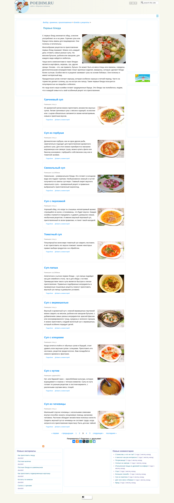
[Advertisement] (28, 57)
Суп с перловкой (54, 201)
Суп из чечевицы (55, 403)
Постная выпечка (24, 461)
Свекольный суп (54, 167)
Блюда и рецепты (81, 22)
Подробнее (49, 119)
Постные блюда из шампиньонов (30, 467)
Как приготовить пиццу (26, 455)
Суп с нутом (51, 370)
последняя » (111, 433)
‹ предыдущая (67, 433)
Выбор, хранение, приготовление (57, 22)
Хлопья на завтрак (122, 463)
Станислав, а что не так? (124, 454)
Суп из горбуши (54, 132)
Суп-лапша (51, 267)
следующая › (98, 433)
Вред (117, 483)
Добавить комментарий (62, 119)
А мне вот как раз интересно (126, 457)
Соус (117, 471)
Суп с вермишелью (56, 302)
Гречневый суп (53, 99)
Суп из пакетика (121, 477)
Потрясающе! (120, 460)
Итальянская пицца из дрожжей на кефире (131, 466)
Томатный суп (53, 234)
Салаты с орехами (25, 486)
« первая (55, 433)
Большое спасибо (122, 474)
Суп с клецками (54, 337)
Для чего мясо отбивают (124, 480)
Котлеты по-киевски (25, 479)
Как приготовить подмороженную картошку (34, 473)
